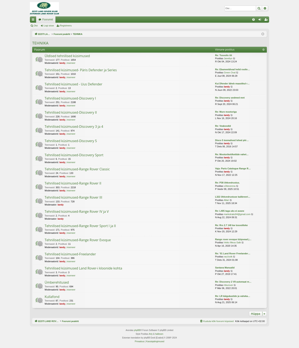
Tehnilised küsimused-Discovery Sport (74, 155)
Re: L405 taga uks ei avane (229, 211)
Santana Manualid (225, 267)
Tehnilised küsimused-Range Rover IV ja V (77, 211)
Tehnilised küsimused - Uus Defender (73, 84)
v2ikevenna (229, 186)
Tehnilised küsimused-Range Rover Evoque (78, 240)
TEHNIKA (40, 43)
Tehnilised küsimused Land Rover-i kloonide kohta (83, 268)
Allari (226, 200)
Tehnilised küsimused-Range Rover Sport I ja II (80, 226)
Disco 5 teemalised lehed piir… (232, 140)
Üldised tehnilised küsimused (67, 56)
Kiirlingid (34, 20)
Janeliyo (228, 58)
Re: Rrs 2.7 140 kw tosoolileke (231, 225)
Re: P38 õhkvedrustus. (227, 182)
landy (62, 63)
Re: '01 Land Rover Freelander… (232, 253)
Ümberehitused (57, 282)
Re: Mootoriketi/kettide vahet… (232, 154)
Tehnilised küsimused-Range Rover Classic (77, 169)
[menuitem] (253, 19)
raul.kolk (228, 256)
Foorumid (89, 19)
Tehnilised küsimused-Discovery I (70, 98)
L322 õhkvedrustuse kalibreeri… (232, 197)
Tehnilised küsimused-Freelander (70, 254)
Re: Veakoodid (223, 126)
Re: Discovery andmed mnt (230, 97)
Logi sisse (49, 25)
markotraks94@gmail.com (237, 214)
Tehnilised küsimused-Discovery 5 (71, 141)
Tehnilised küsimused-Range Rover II (73, 183)
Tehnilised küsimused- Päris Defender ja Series (81, 70)
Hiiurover (228, 285)
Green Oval (229, 72)
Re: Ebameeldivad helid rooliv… (232, 69)
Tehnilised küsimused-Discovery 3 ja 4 (74, 126)
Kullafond (52, 296)
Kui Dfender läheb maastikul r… (232, 83)
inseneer (71, 63)
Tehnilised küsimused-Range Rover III (73, 197)
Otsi (36, 25)
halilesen (159, 334)
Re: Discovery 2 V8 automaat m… (233, 281)
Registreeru (66, 25)
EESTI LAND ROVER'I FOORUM (57, 19)
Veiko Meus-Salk (232, 242)
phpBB (137, 330)
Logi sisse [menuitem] (261, 20)
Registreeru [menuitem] (267, 20)
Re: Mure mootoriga (226, 112)
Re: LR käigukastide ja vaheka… (232, 296)
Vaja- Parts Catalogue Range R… (233, 168)
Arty (151, 334)
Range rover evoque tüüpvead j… (233, 239)
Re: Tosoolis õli (223, 55)
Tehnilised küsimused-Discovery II (71, 112)
